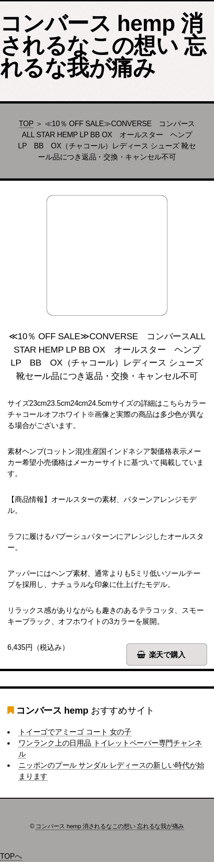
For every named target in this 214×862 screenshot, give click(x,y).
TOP (26, 124)
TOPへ (11, 856)
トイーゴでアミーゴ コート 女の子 (74, 732)
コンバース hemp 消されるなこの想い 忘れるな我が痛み (103, 45)
